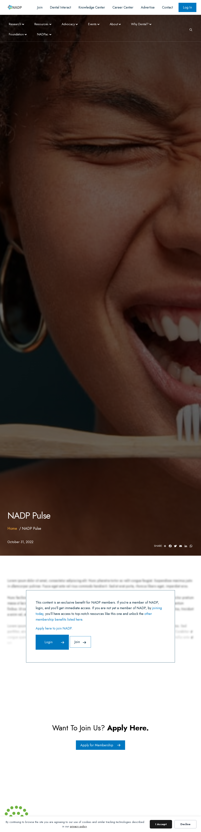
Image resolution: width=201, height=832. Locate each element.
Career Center (122, 7)
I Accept (161, 824)
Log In (187, 7)
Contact (167, 7)
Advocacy (68, 24)
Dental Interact (60, 7)
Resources (41, 24)
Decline (185, 824)
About (114, 24)
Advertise (148, 7)
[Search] (189, 29)
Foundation (16, 34)
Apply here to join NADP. (54, 628)
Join (40, 7)
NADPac (42, 34)
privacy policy (78, 826)
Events (92, 24)
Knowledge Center (92, 7)
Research (15, 24)
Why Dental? (139, 24)
